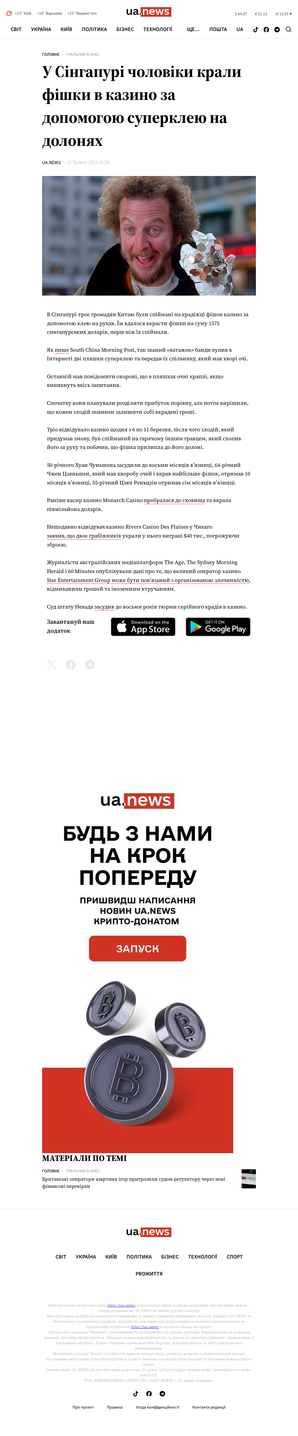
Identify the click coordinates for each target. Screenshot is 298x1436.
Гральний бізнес (83, 55)
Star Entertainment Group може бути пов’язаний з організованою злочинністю (148, 580)
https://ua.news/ (121, 1305)
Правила (115, 1407)
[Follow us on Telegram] (277, 30)
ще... (193, 29)
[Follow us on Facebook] (266, 30)
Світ (16, 29)
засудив (104, 606)
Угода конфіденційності (157, 1407)
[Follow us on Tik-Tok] (256, 30)
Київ (66, 29)
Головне (50, 55)
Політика (94, 29)
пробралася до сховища (174, 500)
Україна (41, 29)
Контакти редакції (209, 1407)
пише (62, 349)
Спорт (235, 1257)
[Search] (288, 29)
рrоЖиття (149, 1274)
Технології (157, 29)
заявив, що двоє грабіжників (84, 535)
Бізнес (125, 29)
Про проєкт (83, 1407)
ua (239, 29)
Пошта (218, 29)
